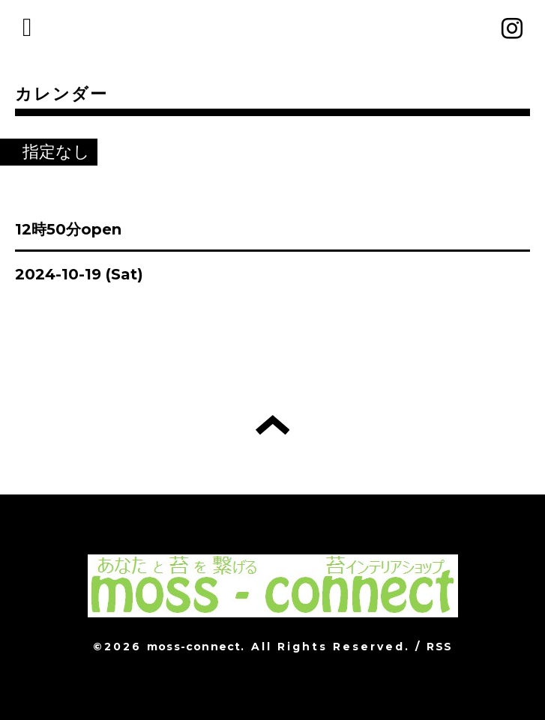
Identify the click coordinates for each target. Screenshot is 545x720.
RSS (439, 646)
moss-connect (194, 646)
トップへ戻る (272, 425)
